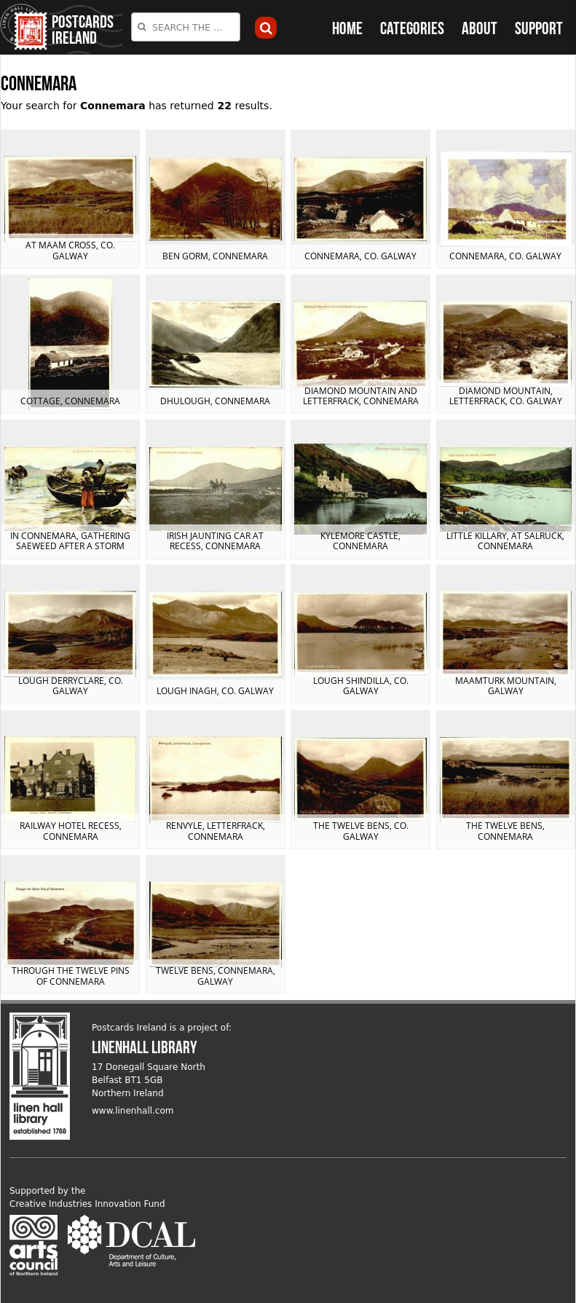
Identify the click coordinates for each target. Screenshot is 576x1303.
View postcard (70, 199)
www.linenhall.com (133, 1111)
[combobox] (185, 27)
